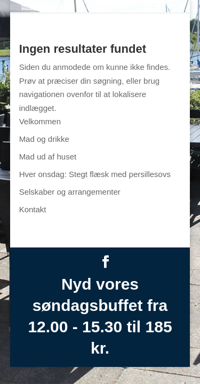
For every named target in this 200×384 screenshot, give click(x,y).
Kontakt (32, 209)
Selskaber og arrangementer (70, 191)
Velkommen (40, 121)
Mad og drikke (44, 138)
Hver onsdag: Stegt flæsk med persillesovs (95, 174)
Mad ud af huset (48, 156)
